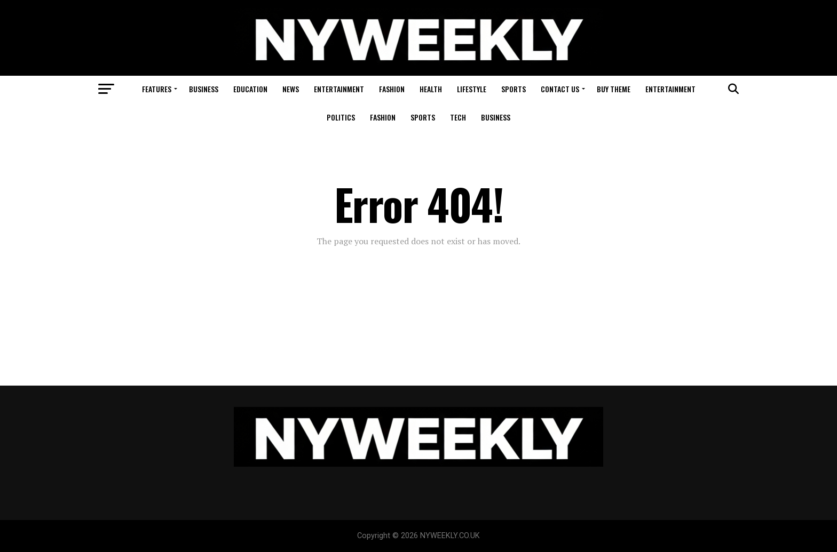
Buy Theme (613, 88)
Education (250, 88)
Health (431, 88)
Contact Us (560, 88)
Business (203, 88)
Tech (458, 117)
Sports (513, 88)
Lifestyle (471, 88)
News (290, 88)
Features (156, 88)
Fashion (392, 88)
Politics (341, 117)
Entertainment (339, 88)
